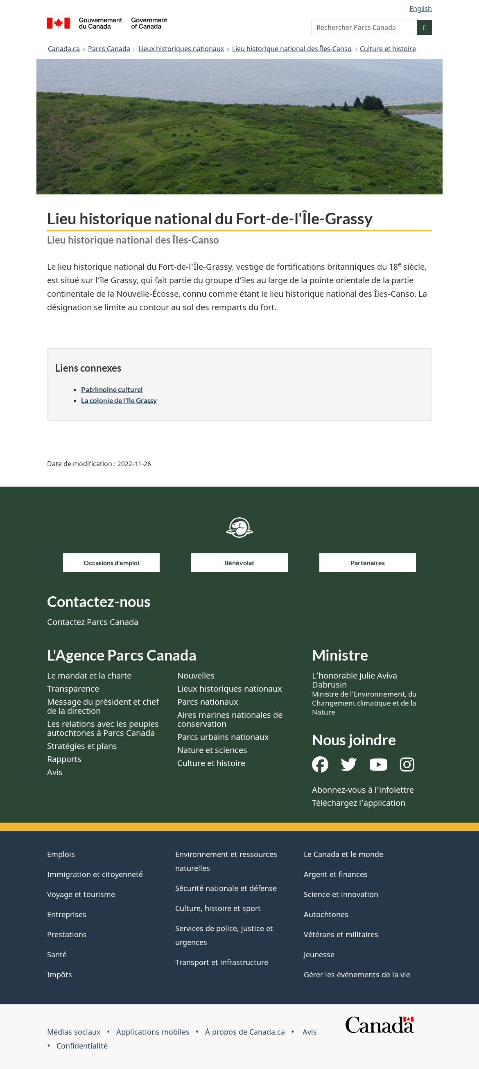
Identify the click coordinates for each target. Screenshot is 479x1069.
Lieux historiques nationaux (181, 48)
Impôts (59, 974)
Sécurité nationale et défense (226, 888)
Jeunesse (319, 954)
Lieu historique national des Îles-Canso (292, 48)
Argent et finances (336, 874)
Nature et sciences (212, 750)
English (420, 8)
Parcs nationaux (207, 701)
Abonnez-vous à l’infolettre (363, 789)
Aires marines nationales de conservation (229, 719)
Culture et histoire (388, 48)
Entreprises (66, 914)
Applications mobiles (153, 1032)
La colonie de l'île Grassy (119, 400)
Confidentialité (82, 1046)
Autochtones (326, 914)
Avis (55, 772)
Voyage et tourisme (81, 894)
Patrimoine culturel (112, 389)
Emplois (61, 854)
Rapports (64, 759)
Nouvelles (196, 675)
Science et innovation (341, 894)
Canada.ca (64, 48)
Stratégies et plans (82, 745)
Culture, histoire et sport (218, 908)
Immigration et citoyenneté (95, 874)
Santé (57, 954)
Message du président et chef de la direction (103, 706)
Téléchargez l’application (358, 802)
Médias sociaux (74, 1032)
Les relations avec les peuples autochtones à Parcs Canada (103, 728)
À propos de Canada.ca (245, 1032)
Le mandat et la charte (89, 675)
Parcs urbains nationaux (223, 736)
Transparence (73, 688)
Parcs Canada (109, 48)
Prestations (67, 934)
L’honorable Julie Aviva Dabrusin (364, 693)
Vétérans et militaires (341, 934)
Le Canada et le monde (343, 854)
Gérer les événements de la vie (357, 974)
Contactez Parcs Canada (92, 621)
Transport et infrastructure (221, 962)
